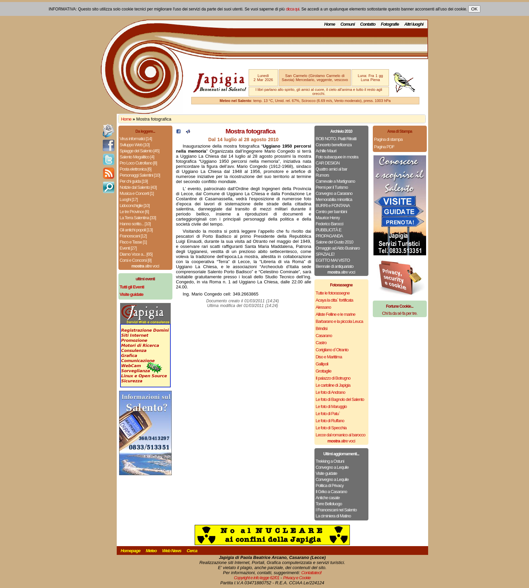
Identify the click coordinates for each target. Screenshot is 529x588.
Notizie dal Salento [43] (138, 187)
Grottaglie (323, 371)
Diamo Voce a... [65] (136, 254)
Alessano (323, 307)
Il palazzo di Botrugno (333, 378)
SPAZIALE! (325, 254)
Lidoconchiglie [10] (135, 205)
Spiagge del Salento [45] (140, 150)
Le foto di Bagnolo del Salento (340, 399)
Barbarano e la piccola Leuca (339, 321)
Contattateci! (311, 572)
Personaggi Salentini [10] (140, 175)
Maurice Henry (328, 217)
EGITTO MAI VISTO (333, 260)
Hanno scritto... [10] (135, 223)
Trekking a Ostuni (330, 461)
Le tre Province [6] (134, 211)
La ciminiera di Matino (333, 515)
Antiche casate (328, 497)
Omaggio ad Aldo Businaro (338, 248)
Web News (172, 550)
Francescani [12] (133, 235)
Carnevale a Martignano (335, 181)
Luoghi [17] (129, 199)
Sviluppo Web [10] (134, 144)
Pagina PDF (384, 146)
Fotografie (390, 24)
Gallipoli (322, 363)
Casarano (324, 335)
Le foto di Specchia (331, 427)
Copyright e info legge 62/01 (256, 577)
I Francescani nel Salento (336, 509)
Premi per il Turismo (332, 187)
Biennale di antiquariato (335, 266)
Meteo (151, 550)
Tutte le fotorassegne (333, 293)
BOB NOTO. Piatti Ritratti (336, 138)
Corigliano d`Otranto (332, 349)
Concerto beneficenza (334, 144)
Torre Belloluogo (329, 503)
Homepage (130, 550)
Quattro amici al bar (331, 169)
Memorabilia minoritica (334, 199)
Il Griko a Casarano (331, 491)
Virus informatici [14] (136, 138)
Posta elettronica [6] (135, 169)
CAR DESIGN (328, 162)
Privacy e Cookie (297, 577)
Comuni (347, 24)
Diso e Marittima (329, 356)
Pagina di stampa (388, 139)
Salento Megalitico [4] (137, 156)
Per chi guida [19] (134, 181)
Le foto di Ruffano (330, 420)
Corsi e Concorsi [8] (135, 260)
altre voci (145, 266)
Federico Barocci (329, 223)
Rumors (322, 175)
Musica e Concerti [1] (137, 193)
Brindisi (322, 328)
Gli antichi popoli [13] (136, 229)
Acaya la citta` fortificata (334, 300)
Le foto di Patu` (328, 413)
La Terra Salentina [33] (138, 217)
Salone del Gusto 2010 (334, 242)
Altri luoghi (413, 24)
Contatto (367, 24)
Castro (321, 342)
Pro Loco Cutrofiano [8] (138, 162)
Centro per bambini (331, 211)
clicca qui (292, 9)
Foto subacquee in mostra (337, 156)
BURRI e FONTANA (333, 205)
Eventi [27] (128, 248)
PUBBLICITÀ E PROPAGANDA (329, 232)
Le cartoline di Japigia (333, 385)
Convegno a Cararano (334, 193)
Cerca (192, 550)
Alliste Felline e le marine (336, 314)
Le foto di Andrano (330, 392)
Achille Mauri (326, 150)
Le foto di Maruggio (331, 406)
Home (329, 24)
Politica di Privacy (330, 485)
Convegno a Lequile (332, 467)
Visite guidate (326, 473)
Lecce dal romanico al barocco (340, 434)
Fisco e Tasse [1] (133, 242)
